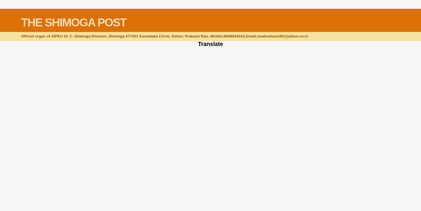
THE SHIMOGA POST (73, 22)
